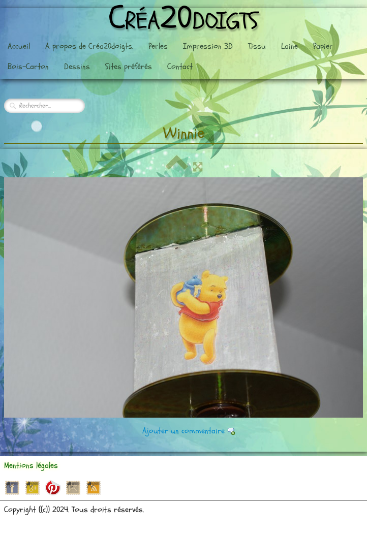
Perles (158, 46)
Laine (289, 46)
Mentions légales (31, 465)
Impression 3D (208, 46)
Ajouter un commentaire (183, 430)
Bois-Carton (28, 66)
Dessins (77, 66)
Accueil (19, 46)
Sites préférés (128, 66)
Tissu (257, 46)
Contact (180, 66)
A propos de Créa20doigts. (89, 46)
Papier (323, 46)
